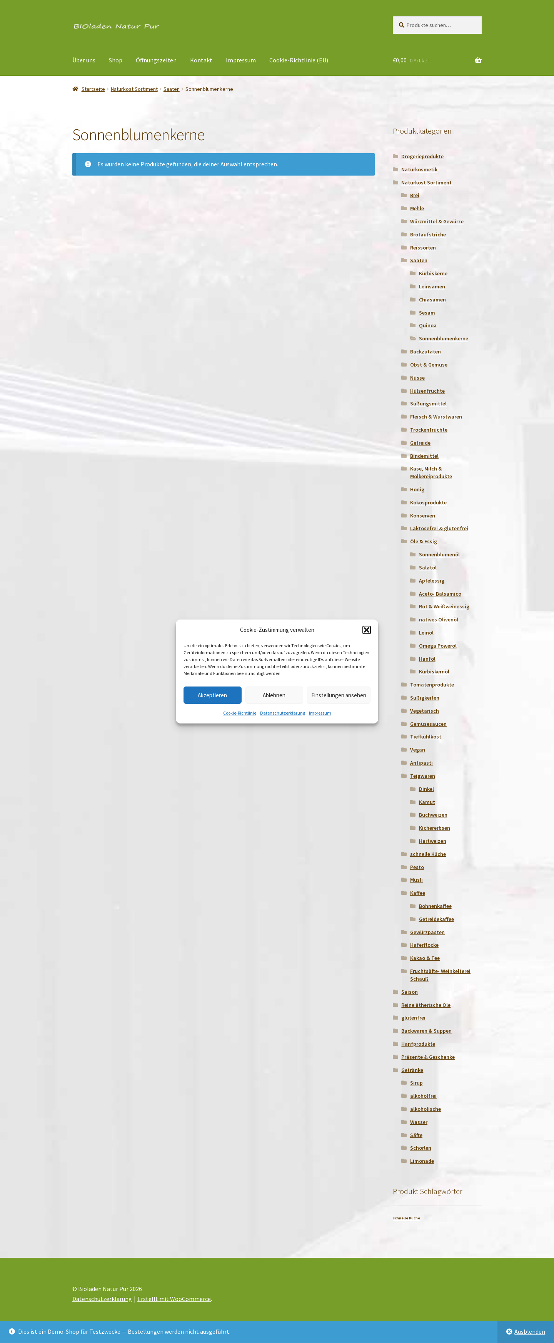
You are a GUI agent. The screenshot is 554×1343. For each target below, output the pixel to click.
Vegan (417, 749)
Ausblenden (529, 1331)
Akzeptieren (212, 695)
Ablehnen (274, 695)
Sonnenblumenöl (439, 554)
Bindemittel (424, 455)
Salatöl (428, 567)
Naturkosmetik (419, 169)
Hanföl (427, 658)
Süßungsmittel (428, 403)
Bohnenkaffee (435, 906)
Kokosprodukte (428, 502)
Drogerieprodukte (422, 156)
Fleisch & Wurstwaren (436, 416)
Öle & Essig (423, 541)
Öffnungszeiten (156, 60)
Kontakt (201, 60)
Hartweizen (432, 840)
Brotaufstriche (428, 234)
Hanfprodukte (418, 1043)
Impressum (320, 713)
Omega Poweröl (438, 645)
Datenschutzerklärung (282, 713)
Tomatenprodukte (432, 684)
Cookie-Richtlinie (239, 713)
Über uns (83, 60)
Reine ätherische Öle (426, 1004)
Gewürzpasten (427, 932)
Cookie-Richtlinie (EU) (298, 60)
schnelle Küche (428, 854)
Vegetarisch (424, 710)
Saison (409, 991)
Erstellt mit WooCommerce (174, 1299)
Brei (414, 195)
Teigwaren (422, 775)
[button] (366, 630)
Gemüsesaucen (428, 723)
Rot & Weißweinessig (444, 606)
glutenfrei (413, 1017)
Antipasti (421, 762)
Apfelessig (431, 580)
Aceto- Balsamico (440, 593)
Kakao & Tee (425, 958)
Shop (115, 60)
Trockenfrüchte (428, 429)
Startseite (93, 88)
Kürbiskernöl (434, 671)
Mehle (417, 208)
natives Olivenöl (438, 619)
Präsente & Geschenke (428, 1056)
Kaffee (417, 892)
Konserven (422, 515)
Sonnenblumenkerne (443, 338)
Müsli (416, 879)
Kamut (427, 802)
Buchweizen (433, 814)
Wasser (418, 1122)
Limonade (422, 1160)
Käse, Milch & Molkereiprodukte (431, 472)
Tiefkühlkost (425, 736)
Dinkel (426, 788)
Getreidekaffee (436, 919)
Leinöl (426, 632)
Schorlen (420, 1147)
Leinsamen (432, 286)
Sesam (427, 312)
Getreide (420, 442)
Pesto (417, 867)
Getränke (412, 1070)
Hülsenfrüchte (427, 390)
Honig (417, 489)
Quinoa (428, 325)
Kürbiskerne (433, 273)
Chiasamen (432, 299)
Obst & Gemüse (428, 364)
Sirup (416, 1082)
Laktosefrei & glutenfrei (439, 528)
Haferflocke (424, 944)
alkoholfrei (423, 1095)
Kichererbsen (434, 827)
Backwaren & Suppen (426, 1030)
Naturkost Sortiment (134, 88)
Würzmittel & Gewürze (437, 221)
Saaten (172, 88)
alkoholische (425, 1108)
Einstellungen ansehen (338, 695)
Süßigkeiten (424, 697)
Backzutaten (425, 351)
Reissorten (423, 247)
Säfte (416, 1135)
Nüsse (417, 377)
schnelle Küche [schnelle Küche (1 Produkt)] (406, 1218)
